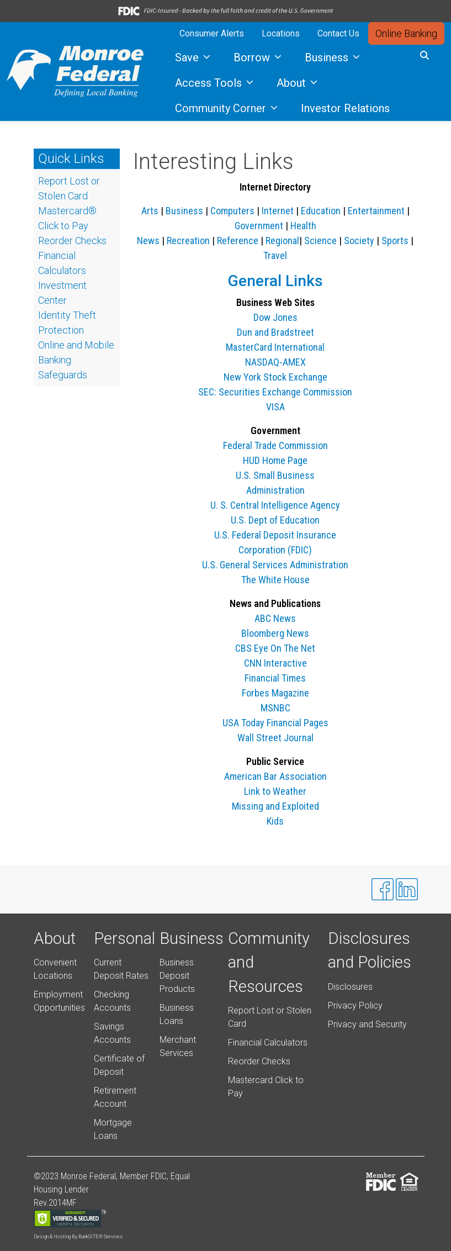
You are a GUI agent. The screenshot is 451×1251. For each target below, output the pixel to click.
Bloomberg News (275, 633)
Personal (124, 938)
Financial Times (275, 678)
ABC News (275, 618)
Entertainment (376, 211)
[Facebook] (383, 889)
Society (359, 240)
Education (321, 211)
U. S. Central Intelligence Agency (275, 505)
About (293, 82)
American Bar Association (275, 776)
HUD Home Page (275, 460)
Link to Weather (275, 791)
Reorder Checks (259, 1061)
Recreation (188, 240)
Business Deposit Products (177, 975)
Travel (275, 255)
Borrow (253, 57)
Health (303, 225)
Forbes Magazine (275, 693)
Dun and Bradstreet (275, 332)
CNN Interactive (275, 663)
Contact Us (338, 33)
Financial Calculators (267, 1042)
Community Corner (222, 108)
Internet (278, 211)
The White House (275, 579)
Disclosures (350, 986)
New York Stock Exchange (275, 377)
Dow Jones (275, 317)
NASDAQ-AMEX (275, 362)
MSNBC (275, 708)
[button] (424, 56)
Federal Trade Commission (275, 445)
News (148, 240)
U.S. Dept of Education (275, 520)
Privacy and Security (367, 1024)
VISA (275, 407)
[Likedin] (407, 889)
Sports (394, 240)
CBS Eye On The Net (275, 648)
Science (320, 240)
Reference (237, 240)
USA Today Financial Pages (275, 723)
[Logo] (75, 71)
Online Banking (406, 33)
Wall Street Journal (275, 737)
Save (188, 57)
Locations (281, 33)
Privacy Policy (355, 1005)
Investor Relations (345, 108)
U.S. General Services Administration (275, 565)
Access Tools (210, 82)
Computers (232, 211)
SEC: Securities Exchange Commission (275, 392)
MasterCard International (275, 347)
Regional (282, 240)
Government (259, 225)
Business (328, 57)
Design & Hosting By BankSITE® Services (78, 1236)
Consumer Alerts (211, 33)
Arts (149, 211)
